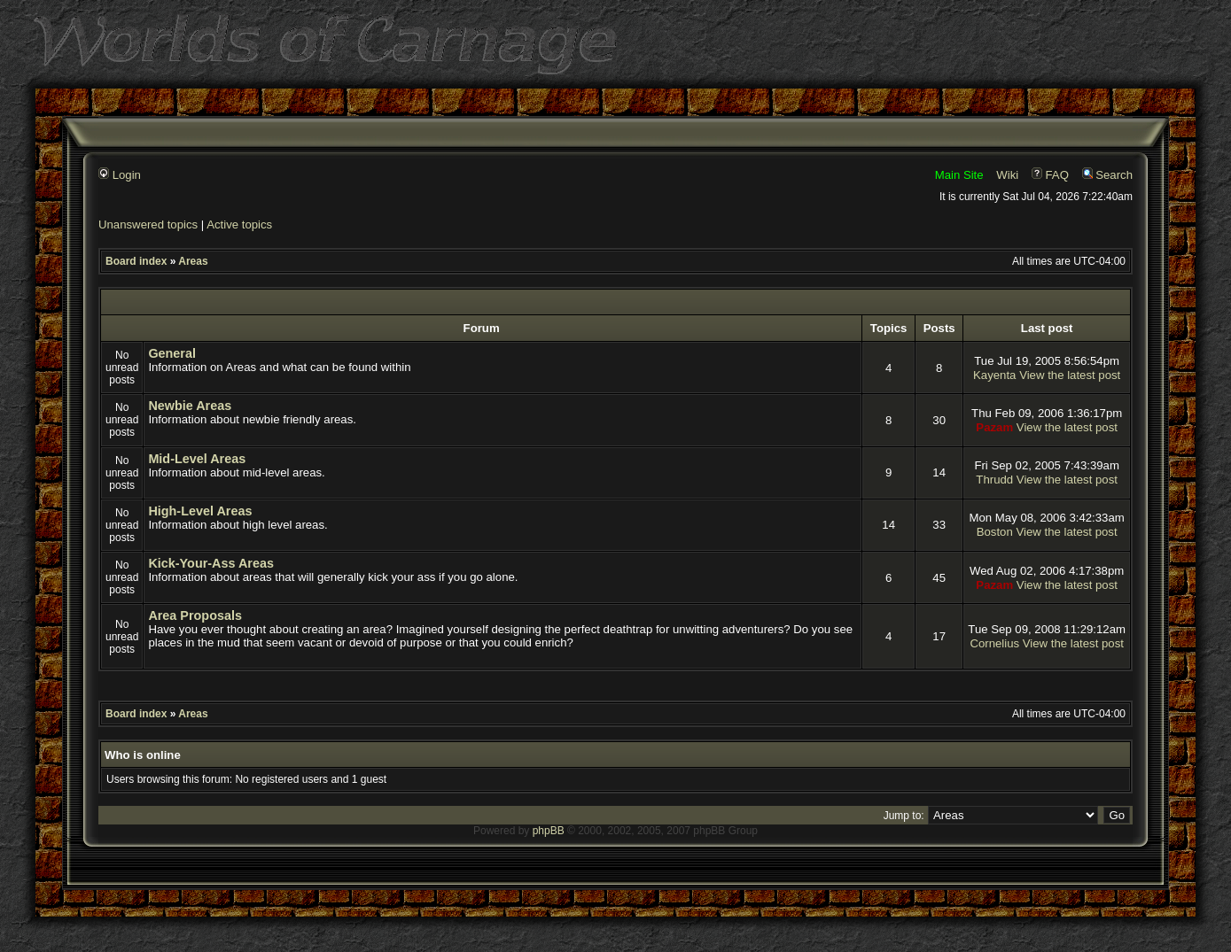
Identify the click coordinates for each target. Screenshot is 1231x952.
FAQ (1050, 175)
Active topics (239, 224)
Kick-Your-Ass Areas (211, 563)
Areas (192, 261)
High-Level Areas (200, 511)
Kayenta (994, 375)
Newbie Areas (189, 406)
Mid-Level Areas (196, 459)
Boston (995, 531)
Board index (136, 261)
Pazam (994, 427)
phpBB (549, 830)
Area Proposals (195, 615)
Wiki (1007, 175)
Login (119, 175)
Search (1107, 175)
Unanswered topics (148, 224)
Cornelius (994, 643)
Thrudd (994, 479)
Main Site (959, 175)
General (172, 353)
